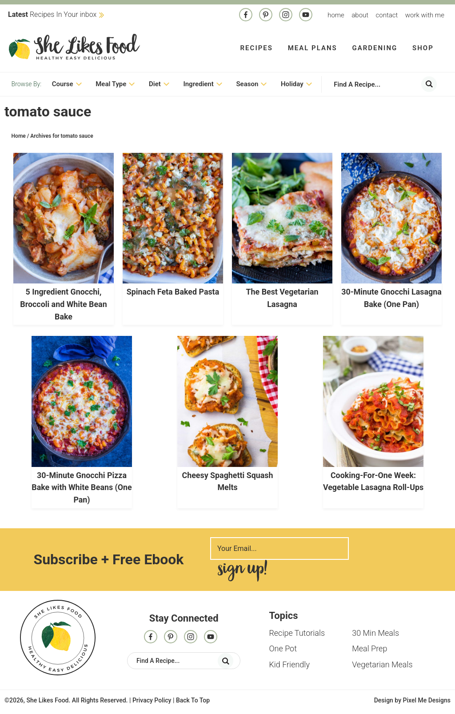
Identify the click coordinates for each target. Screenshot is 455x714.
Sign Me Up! (242, 569)
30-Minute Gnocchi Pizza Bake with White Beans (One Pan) (81, 486)
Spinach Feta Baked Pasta (173, 292)
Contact (387, 15)
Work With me (424, 15)
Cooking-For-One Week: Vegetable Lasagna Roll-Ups (373, 486)
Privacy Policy (152, 698)
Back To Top (193, 698)
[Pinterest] (265, 15)
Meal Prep (369, 647)
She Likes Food (74, 46)
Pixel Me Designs (427, 698)
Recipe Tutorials (297, 631)
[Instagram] (285, 15)
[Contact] (305, 15)
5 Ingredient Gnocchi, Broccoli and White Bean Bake (63, 304)
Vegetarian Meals (382, 662)
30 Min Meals (375, 631)
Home (335, 15)
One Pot (283, 647)
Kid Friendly (289, 662)
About (359, 15)
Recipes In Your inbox (52, 14)
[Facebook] (245, 15)
